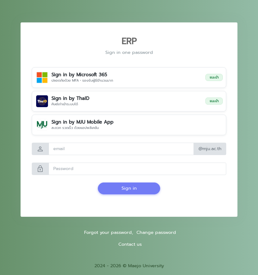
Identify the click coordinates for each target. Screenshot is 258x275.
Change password (156, 232)
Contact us (130, 244)
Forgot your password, (108, 232)
